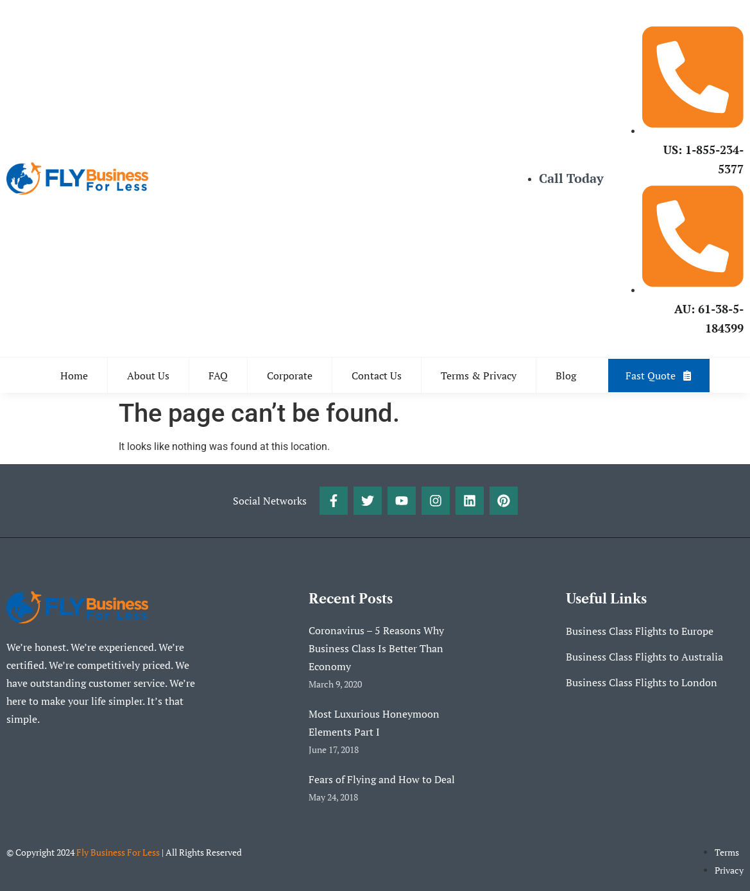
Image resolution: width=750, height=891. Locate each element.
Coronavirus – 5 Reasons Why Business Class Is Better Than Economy (376, 648)
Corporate (289, 375)
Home (74, 375)
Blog (566, 375)
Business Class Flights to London (641, 682)
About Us (148, 375)
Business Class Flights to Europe (639, 631)
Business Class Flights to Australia (644, 657)
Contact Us (377, 375)
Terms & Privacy (478, 375)
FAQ (218, 375)
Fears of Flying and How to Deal (382, 779)
